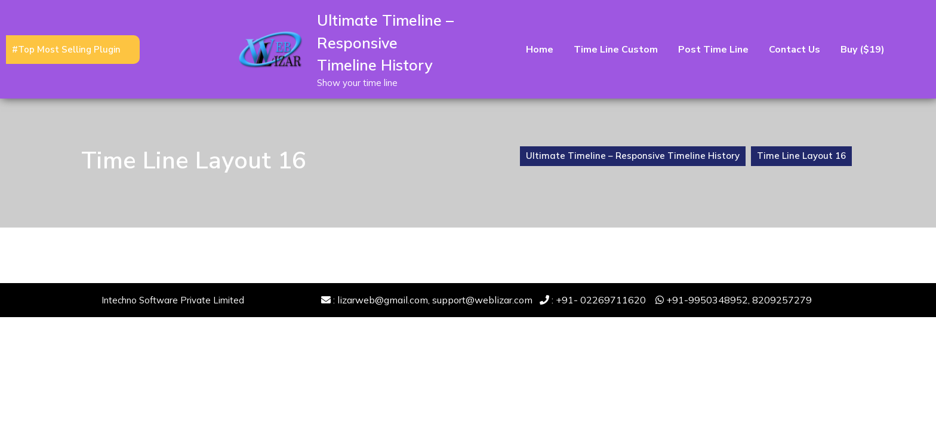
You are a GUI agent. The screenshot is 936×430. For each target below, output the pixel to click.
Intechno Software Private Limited (172, 300)
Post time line (713, 49)
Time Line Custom (616, 49)
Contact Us (794, 49)
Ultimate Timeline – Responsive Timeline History (385, 42)
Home (539, 49)
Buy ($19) (862, 49)
